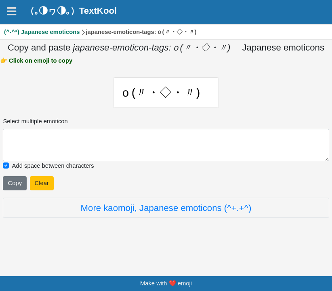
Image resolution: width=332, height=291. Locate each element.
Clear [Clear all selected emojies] (42, 183)
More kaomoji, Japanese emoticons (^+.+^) (166, 208)
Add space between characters (53, 165)
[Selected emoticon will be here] (166, 145)
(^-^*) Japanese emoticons (42, 32)
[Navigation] (11, 11)
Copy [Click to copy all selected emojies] (15, 183)
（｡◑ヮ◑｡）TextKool (71, 11)
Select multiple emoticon (35, 121)
